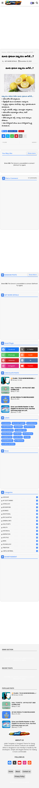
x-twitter (30, 349)
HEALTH (10, 52)
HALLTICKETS (8, 434)
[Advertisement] (19, 27)
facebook (11, 349)
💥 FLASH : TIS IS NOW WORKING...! (23, 378)
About (18, 771)
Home (4, 52)
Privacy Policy (19, 776)
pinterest (12, 360)
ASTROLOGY (32, 423)
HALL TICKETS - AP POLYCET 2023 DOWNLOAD (22, 389)
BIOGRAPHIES (8, 427)
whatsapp (11, 355)
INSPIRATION (7, 437)
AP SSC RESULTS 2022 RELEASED (22, 397)
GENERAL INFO (12, 131)
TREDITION (20, 440)
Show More (33, 275)
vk (30, 360)
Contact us (26, 771)
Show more (32, 153)
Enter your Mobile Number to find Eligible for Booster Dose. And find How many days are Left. (23, 409)
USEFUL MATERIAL (9, 444)
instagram (11, 366)
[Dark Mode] (37, 3)
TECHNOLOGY (8, 440)
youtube (30, 366)
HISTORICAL (28, 434)
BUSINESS (19, 427)
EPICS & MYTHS (8, 430)
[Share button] (25, 136)
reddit (30, 355)
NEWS (28, 437)
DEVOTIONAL (30, 427)
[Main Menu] (2, 3)
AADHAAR (7, 423)
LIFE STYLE (19, 437)
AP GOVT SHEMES (19, 423)
